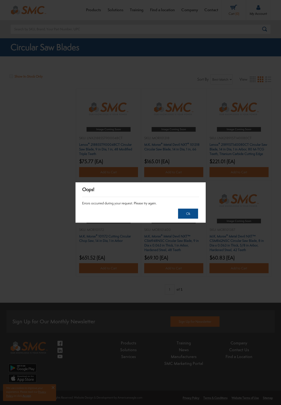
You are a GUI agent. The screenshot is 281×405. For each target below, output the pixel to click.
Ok (188, 213)
